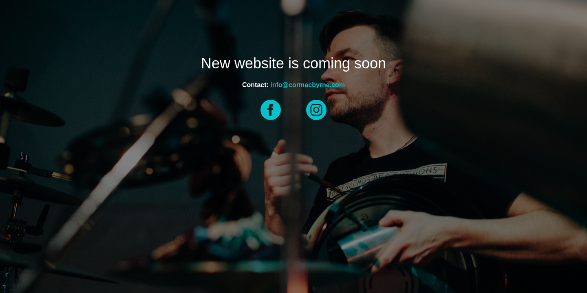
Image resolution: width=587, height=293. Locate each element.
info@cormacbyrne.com (307, 84)
